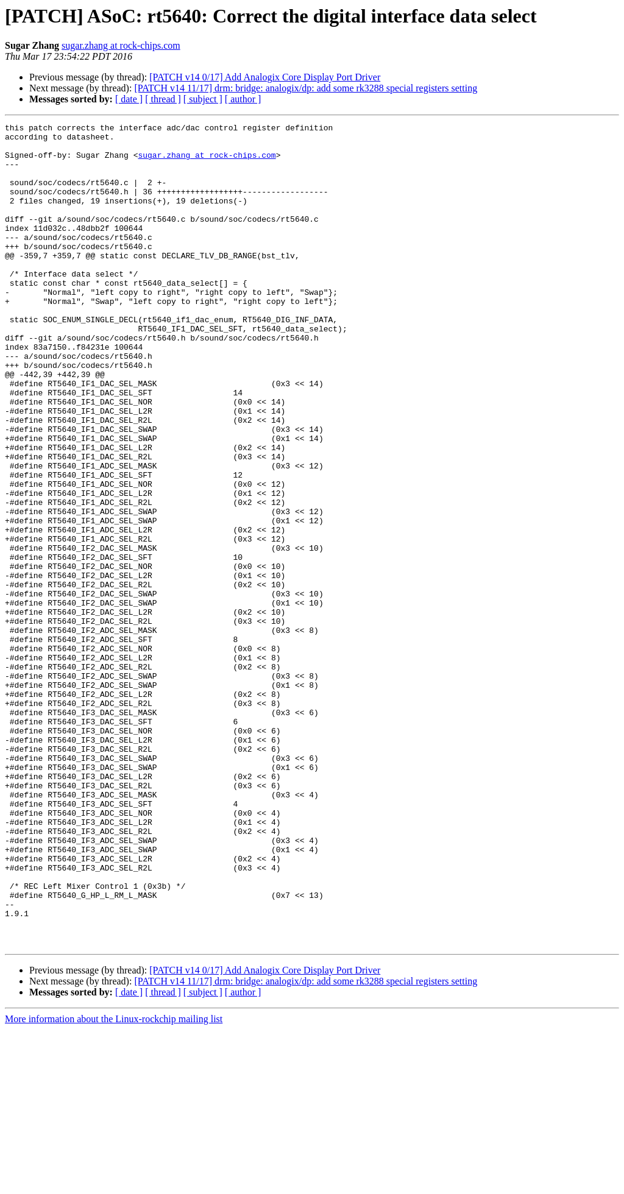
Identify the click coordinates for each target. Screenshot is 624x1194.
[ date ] (129, 99)
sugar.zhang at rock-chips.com (121, 45)
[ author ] (243, 99)
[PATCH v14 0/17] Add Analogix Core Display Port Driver (264, 77)
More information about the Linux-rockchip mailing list (113, 1183)
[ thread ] (163, 99)
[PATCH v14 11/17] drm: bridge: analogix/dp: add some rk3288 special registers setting (305, 88)
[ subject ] (202, 99)
